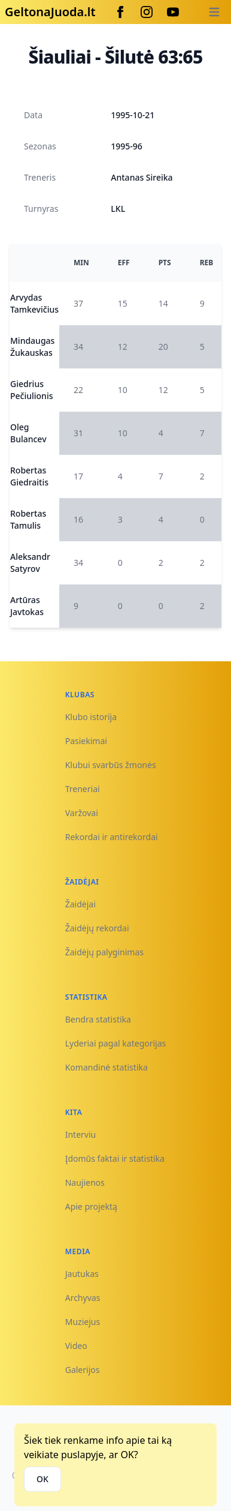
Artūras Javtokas (27, 605)
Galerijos (82, 1369)
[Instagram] (147, 12)
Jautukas (82, 1273)
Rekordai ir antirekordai (111, 837)
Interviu (80, 1134)
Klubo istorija (91, 716)
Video (76, 1345)
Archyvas (83, 1297)
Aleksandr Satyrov (30, 562)
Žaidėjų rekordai (97, 928)
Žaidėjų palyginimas (104, 952)
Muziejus (82, 1321)
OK (42, 1479)
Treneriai (82, 789)
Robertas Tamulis (28, 519)
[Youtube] (173, 12)
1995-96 (126, 146)
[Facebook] (120, 12)
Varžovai (81, 813)
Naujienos (85, 1182)
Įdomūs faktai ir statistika (115, 1158)
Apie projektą (91, 1206)
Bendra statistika (98, 1019)
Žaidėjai (80, 904)
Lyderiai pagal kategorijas (115, 1043)
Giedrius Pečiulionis (31, 389)
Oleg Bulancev (28, 433)
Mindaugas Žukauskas (32, 346)
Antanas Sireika (141, 177)
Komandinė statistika (106, 1067)
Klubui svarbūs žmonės (110, 765)
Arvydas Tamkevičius (34, 303)
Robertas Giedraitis (29, 476)
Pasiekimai (86, 740)
